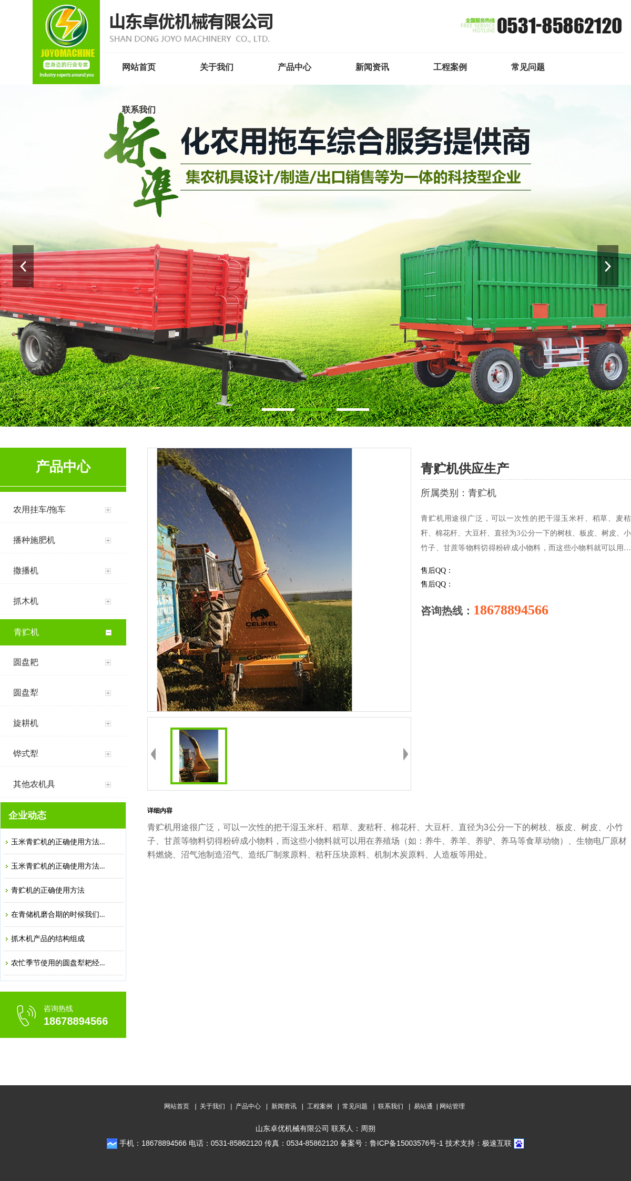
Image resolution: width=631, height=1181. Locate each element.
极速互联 (497, 1143)
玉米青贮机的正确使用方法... (58, 842)
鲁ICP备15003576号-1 (406, 1143)
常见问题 (355, 1106)
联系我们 (390, 1106)
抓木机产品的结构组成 (48, 939)
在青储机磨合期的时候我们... (58, 914)
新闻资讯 (284, 1106)
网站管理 (452, 1106)
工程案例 (319, 1106)
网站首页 (176, 1106)
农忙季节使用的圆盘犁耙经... (58, 963)
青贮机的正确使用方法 (48, 890)
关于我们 (212, 1106)
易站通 (427, 1106)
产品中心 (248, 1106)
